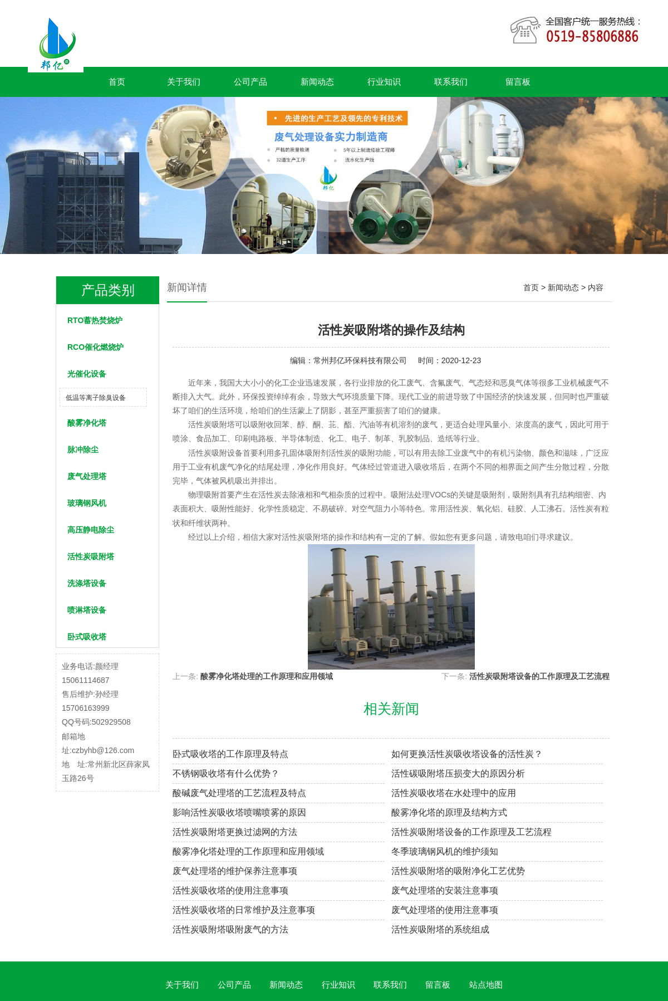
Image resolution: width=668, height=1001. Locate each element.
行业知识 (384, 81)
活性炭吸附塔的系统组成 (440, 929)
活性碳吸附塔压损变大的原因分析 (458, 773)
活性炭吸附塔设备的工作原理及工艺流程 (539, 676)
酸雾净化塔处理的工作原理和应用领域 (266, 676)
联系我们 (451, 81)
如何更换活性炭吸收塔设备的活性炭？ (467, 754)
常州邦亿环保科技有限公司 (360, 360)
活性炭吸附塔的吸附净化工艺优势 (458, 871)
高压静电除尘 (90, 529)
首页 (117, 81)
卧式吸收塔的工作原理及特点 (230, 754)
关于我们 (183, 81)
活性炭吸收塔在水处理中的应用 (453, 793)
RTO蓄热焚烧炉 (94, 320)
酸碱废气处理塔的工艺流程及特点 (239, 793)
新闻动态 (317, 81)
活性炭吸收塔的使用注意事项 (230, 890)
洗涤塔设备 (86, 583)
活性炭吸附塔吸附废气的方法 (230, 929)
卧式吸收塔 (86, 636)
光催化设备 (86, 373)
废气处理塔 (86, 476)
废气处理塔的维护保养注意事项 (235, 871)
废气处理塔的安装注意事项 (444, 890)
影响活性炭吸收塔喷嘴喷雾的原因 (239, 812)
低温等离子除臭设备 (96, 398)
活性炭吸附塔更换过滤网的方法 (235, 832)
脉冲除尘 (83, 449)
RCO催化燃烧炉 (95, 347)
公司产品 (250, 81)
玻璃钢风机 (86, 503)
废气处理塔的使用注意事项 (444, 910)
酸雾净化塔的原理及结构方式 (449, 812)
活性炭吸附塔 (90, 556)
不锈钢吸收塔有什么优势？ (226, 773)
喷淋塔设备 (86, 610)
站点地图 (486, 984)
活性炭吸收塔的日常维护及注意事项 (244, 910)
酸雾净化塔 (86, 422)
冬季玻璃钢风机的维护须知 (444, 851)
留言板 (518, 81)
